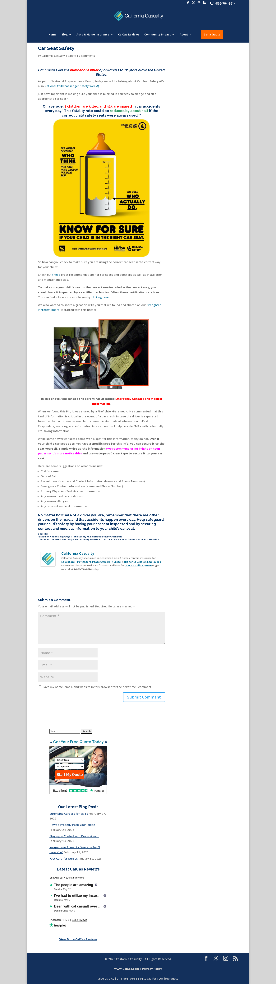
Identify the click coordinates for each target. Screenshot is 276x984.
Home (52, 34)
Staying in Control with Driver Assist (74, 836)
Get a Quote (212, 34)
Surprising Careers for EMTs (68, 813)
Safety (72, 56)
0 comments (87, 56)
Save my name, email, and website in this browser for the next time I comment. (97, 687)
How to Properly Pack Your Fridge (72, 825)
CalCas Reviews (128, 34)
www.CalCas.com (126, 969)
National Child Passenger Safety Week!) (71, 86)
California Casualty (53, 56)
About (184, 34)
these (56, 274)
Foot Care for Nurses (63, 858)
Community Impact (157, 34)
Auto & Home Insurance (92, 34)
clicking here (100, 297)
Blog (65, 34)
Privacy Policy (152, 969)
